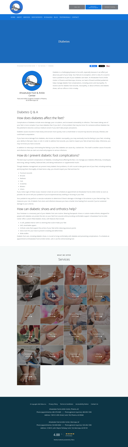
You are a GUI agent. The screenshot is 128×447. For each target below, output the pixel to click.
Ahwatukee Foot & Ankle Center (26, 66)
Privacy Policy (53, 404)
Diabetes (51, 66)
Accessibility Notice (82, 404)
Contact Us (94, 404)
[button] (94, 7)
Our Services (42, 66)
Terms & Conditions (66, 404)
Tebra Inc (43, 404)
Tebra (72, 440)
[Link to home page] (13, 7)
